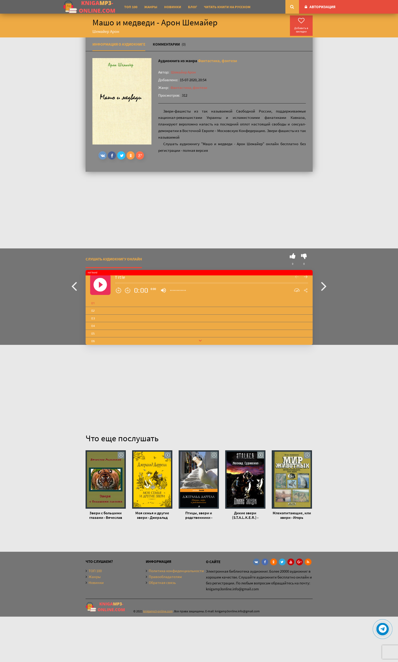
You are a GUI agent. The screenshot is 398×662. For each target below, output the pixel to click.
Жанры (150, 7)
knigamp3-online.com (158, 611)
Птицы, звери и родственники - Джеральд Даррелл (198, 515)
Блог (192, 7)
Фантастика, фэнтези (217, 60)
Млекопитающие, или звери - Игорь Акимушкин (292, 515)
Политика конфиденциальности (176, 570)
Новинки (172, 7)
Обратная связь (162, 582)
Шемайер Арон (183, 72)
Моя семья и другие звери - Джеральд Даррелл (152, 515)
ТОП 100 (130, 7)
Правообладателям (165, 576)
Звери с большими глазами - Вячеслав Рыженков (105, 515)
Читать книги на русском (227, 7)
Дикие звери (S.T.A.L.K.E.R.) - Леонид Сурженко (245, 515)
